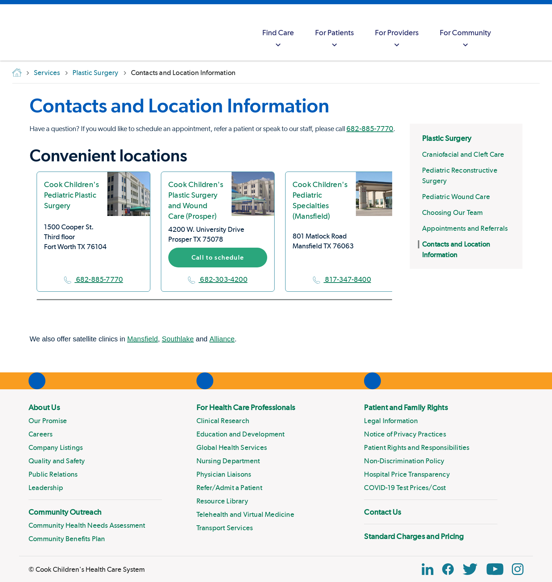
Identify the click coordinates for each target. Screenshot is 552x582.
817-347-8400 (342, 279)
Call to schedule (218, 257)
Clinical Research (222, 420)
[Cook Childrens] (8, 32)
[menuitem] (278, 32)
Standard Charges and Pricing (414, 536)
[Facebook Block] (448, 569)
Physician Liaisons (223, 474)
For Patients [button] (334, 39)
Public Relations (53, 474)
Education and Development (240, 434)
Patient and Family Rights (406, 407)
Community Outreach (65, 511)
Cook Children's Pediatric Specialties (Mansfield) (320, 200)
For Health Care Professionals (245, 407)
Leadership (46, 487)
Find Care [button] (278, 39)
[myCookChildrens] (515, 32)
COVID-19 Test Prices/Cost (405, 487)
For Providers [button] (397, 39)
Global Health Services (231, 447)
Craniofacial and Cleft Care (463, 154)
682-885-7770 (369, 128)
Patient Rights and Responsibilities (416, 447)
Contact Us (382, 511)
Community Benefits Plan (67, 538)
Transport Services (224, 528)
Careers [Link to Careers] (40, 434)
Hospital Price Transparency (407, 474)
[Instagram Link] (517, 569)
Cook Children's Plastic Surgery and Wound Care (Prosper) (195, 200)
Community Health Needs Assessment (87, 525)
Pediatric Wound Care (456, 196)
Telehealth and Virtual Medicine (245, 514)
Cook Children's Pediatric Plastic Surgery (71, 195)
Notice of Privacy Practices (405, 434)
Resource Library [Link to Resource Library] (222, 501)
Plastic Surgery (446, 138)
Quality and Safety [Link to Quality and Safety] (57, 461)
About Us (44, 407)
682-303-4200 (217, 279)
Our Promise (48, 420)
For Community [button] (465, 39)
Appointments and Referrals (465, 228)
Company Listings (56, 447)
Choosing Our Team (452, 212)
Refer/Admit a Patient (229, 487)
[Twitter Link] (470, 569)
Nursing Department (228, 461)
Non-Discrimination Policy (404, 461)
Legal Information (391, 420)
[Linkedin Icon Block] (427, 569)
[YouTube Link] (495, 569)
